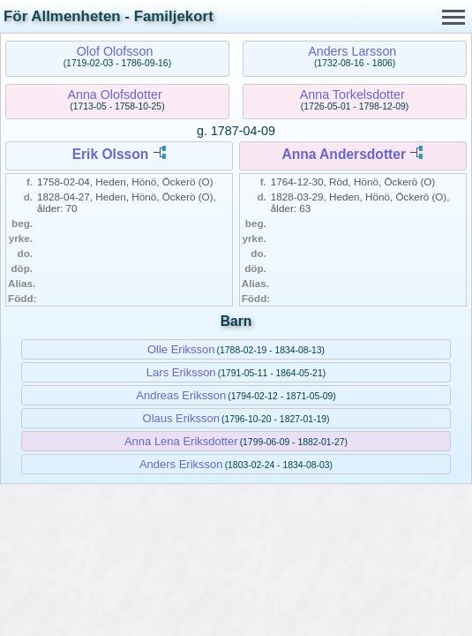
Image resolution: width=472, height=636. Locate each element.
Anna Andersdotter (343, 154)
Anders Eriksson (181, 464)
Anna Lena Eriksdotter (181, 441)
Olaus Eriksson (181, 418)
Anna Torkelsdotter (352, 94)
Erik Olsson (110, 154)
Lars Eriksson (181, 372)
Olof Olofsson (115, 51)
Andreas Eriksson (181, 395)
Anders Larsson (352, 51)
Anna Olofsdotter (114, 94)
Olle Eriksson (181, 349)
